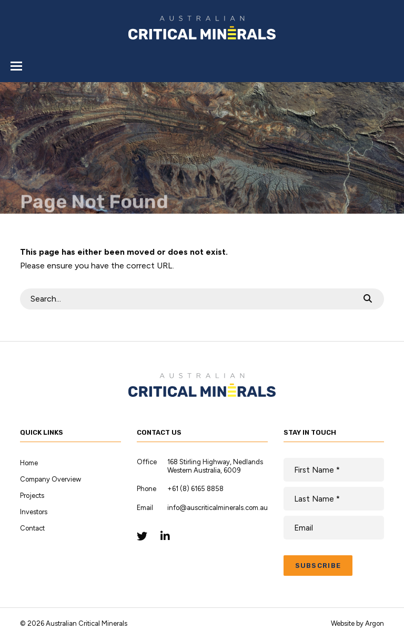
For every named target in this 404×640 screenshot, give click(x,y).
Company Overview (50, 479)
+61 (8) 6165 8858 (195, 489)
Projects (32, 495)
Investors (33, 512)
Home (29, 463)
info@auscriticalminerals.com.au (217, 508)
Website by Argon (357, 623)
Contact (32, 528)
